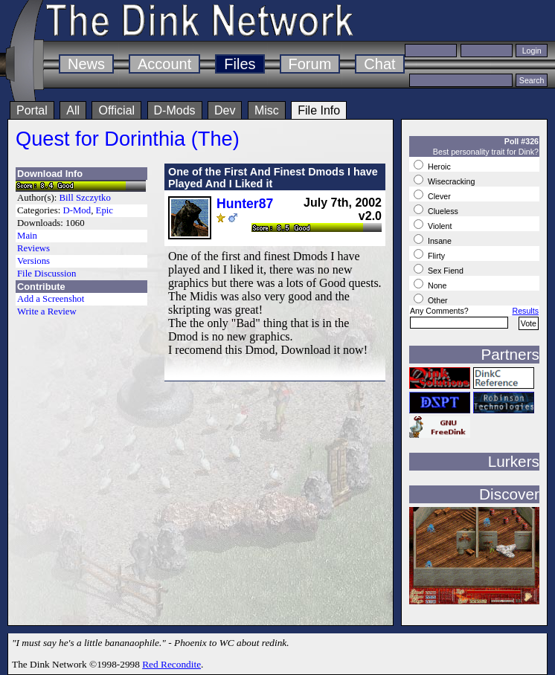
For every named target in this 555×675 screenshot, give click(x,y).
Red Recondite (171, 664)
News (86, 64)
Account (164, 64)
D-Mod (76, 210)
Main (27, 235)
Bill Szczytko (85, 198)
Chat (379, 64)
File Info (319, 110)
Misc (266, 110)
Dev (224, 110)
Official (116, 110)
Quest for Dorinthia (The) (128, 138)
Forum (310, 64)
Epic (104, 210)
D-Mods (175, 110)
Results (525, 310)
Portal (32, 110)
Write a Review (47, 311)
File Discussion (46, 273)
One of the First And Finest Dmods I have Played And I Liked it (273, 178)
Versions (33, 261)
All (73, 110)
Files (239, 64)
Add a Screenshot (50, 299)
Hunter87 (244, 203)
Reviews (33, 248)
